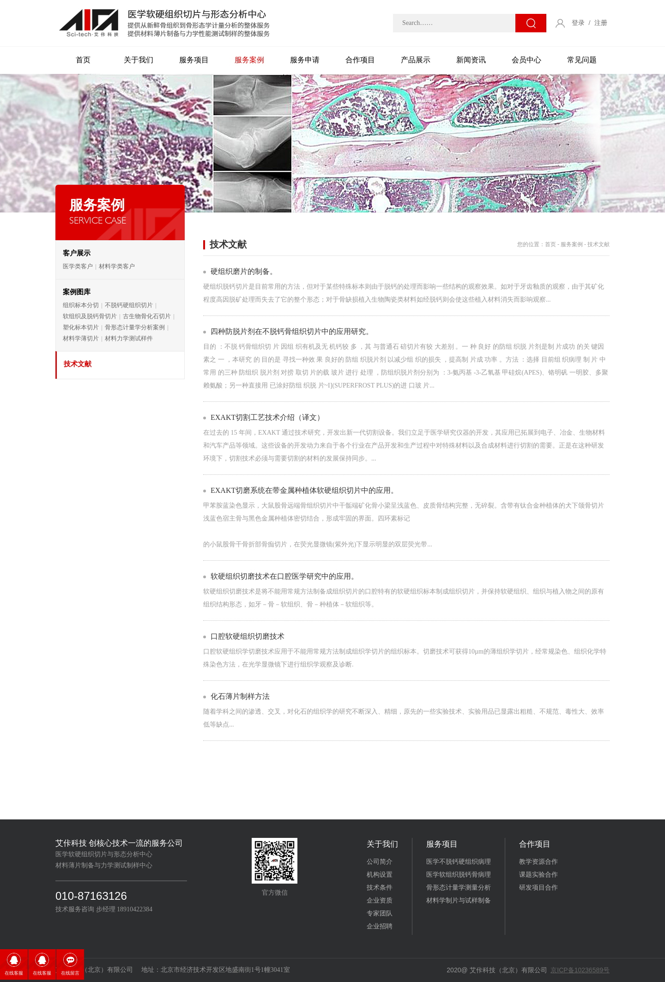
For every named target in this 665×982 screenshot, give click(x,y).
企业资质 (380, 900)
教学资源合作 (538, 861)
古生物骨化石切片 (147, 316)
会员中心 (526, 60)
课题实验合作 (538, 874)
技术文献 (77, 364)
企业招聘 (380, 926)
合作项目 (360, 60)
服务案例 (249, 60)
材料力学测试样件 (129, 338)
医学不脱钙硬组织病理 (458, 861)
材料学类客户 (117, 266)
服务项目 (194, 60)
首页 (83, 60)
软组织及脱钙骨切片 (90, 316)
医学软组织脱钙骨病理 (458, 874)
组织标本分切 (81, 305)
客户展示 (77, 253)
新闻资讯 (471, 60)
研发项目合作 (538, 887)
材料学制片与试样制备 (458, 900)
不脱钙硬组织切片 (129, 305)
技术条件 (380, 887)
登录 (578, 22)
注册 (600, 22)
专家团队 (380, 913)
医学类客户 (78, 266)
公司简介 (380, 861)
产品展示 (415, 60)
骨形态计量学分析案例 (135, 327)
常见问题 (582, 60)
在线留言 (70, 973)
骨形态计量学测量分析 (458, 887)
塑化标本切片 (81, 327)
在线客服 (14, 973)
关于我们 (138, 60)
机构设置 (380, 874)
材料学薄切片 (81, 338)
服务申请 (305, 60)
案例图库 (77, 292)
